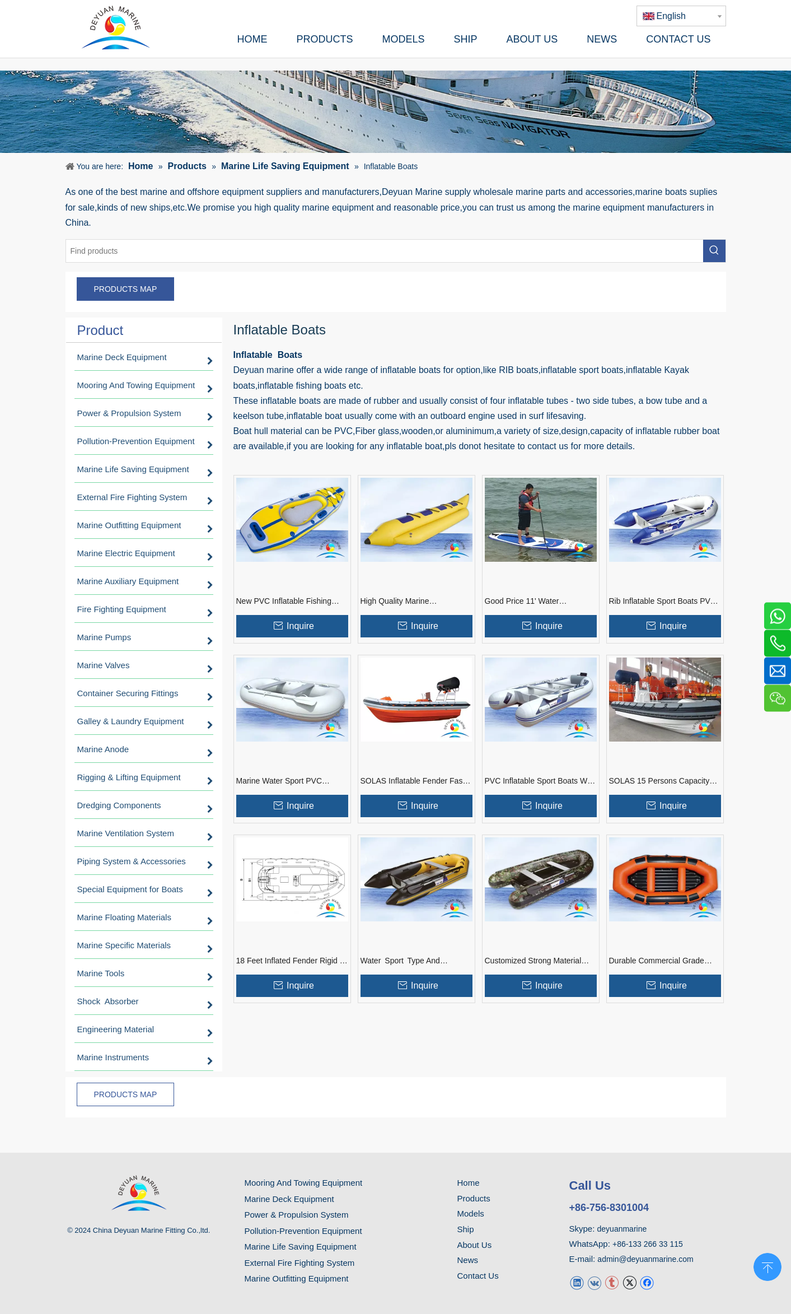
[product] (395, 112)
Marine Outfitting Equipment (297, 1278)
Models (470, 1213)
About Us (474, 1245)
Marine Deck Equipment (289, 1199)
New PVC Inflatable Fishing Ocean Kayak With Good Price (289, 602)
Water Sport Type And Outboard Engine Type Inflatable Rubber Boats (402, 961)
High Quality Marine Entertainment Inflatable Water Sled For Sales (413, 602)
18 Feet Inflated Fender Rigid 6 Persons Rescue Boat (290, 961)
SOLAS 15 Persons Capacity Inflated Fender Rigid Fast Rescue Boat (661, 781)
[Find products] (384, 251)
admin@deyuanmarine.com (645, 1259)
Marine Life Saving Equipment (301, 1246)
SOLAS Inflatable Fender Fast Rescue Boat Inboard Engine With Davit (413, 781)
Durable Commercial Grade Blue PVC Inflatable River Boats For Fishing (664, 961)
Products (473, 1198)
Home (468, 1182)
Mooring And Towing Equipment (304, 1182)
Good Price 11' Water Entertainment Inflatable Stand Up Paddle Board (537, 602)
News (468, 1260)
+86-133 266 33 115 (647, 1244)
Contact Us (478, 1275)
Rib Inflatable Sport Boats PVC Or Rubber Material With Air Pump (662, 602)
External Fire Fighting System (300, 1263)
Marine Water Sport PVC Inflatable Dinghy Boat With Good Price (283, 781)
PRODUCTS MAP (125, 289)
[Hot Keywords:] (714, 251)
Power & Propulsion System (297, 1214)
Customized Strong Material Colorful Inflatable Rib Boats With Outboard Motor (533, 961)
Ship (465, 1229)
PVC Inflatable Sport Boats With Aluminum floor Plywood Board (540, 781)
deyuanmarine (622, 1228)
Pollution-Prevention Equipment (303, 1231)
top (767, 1266)
